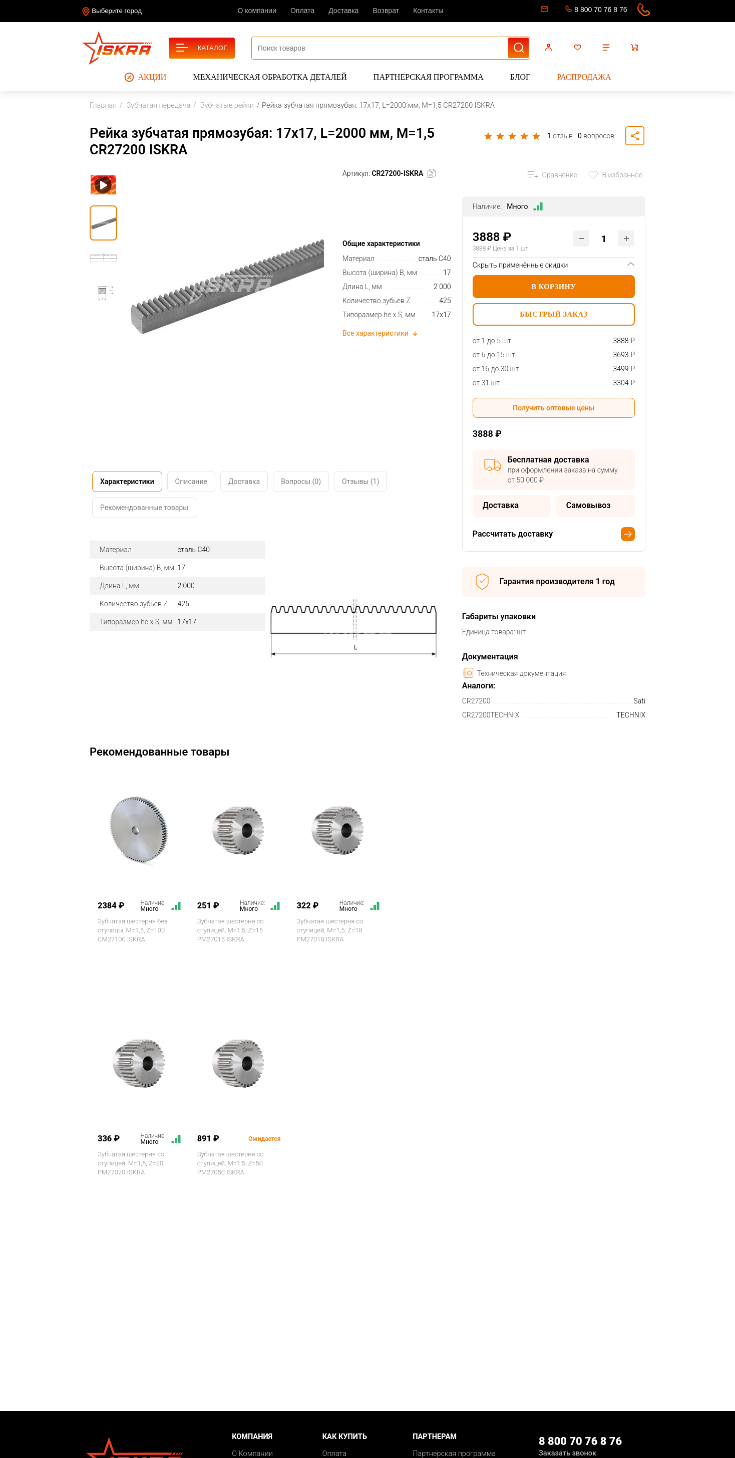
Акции (145, 77)
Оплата (302, 11)
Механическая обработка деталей (270, 77)
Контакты (428, 11)
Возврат (386, 11)
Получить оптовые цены (553, 408)
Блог (520, 77)
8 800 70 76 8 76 (600, 10)
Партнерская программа (429, 77)
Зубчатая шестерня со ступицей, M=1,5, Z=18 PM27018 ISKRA (329, 930)
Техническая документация (514, 673)
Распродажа (584, 77)
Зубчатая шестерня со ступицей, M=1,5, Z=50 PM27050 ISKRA (230, 1163)
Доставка (343, 11)
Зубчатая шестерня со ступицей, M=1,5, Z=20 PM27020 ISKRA (131, 1163)
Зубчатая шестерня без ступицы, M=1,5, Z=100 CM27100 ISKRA (132, 930)
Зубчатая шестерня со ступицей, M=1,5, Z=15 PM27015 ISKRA (230, 930)
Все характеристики (380, 333)
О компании (257, 11)
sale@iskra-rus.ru (543, 11)
